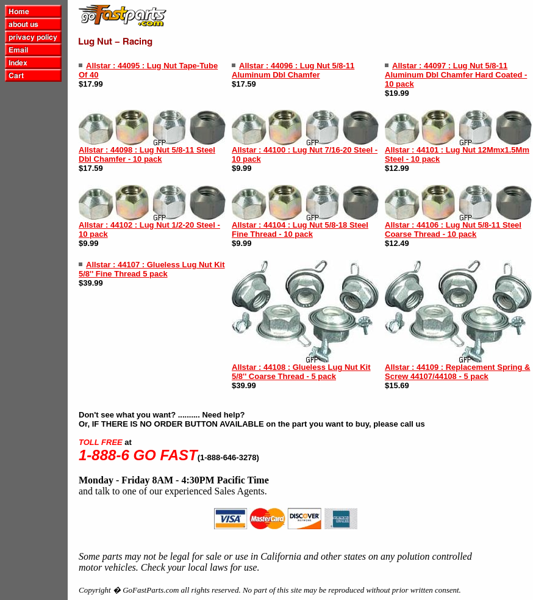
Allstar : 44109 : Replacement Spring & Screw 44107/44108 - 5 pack (457, 372)
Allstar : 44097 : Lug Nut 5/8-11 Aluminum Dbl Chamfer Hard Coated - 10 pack (456, 75)
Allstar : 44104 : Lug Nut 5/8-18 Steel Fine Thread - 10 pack (300, 229)
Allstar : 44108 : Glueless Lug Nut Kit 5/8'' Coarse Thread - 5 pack (301, 372)
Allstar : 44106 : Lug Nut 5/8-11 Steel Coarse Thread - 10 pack (453, 229)
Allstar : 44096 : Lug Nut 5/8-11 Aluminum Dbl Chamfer (293, 70)
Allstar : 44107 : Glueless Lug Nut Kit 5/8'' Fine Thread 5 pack (152, 269)
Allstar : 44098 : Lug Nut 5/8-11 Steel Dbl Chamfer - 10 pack (147, 154)
